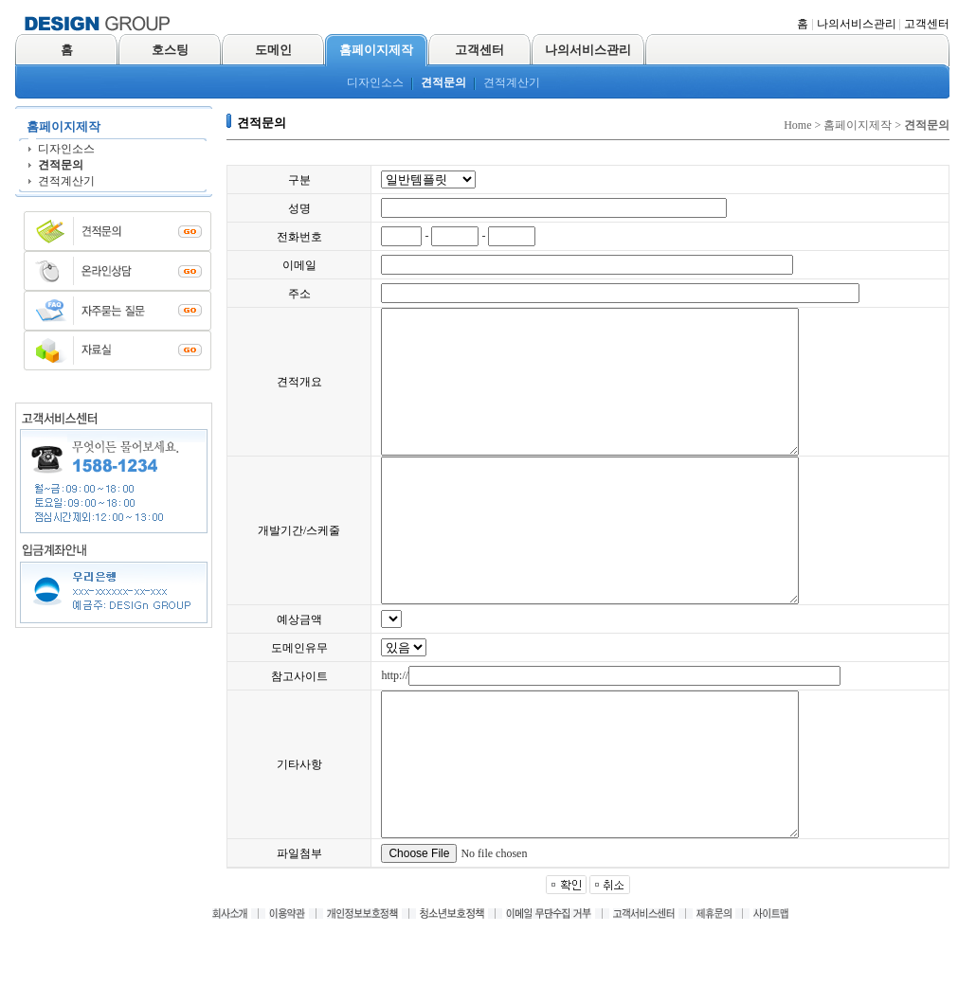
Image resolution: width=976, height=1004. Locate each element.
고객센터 (926, 23)
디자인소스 (375, 82)
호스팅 (170, 50)
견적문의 (443, 82)
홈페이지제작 (376, 50)
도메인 (273, 50)
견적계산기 (511, 82)
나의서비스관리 (856, 23)
